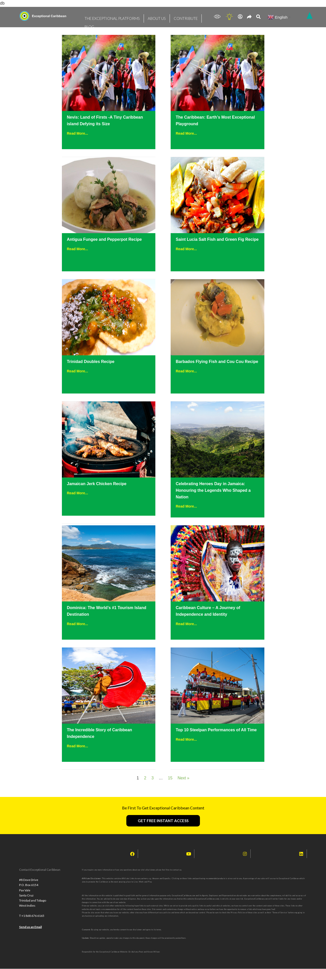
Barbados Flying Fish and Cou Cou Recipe (217, 361)
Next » (183, 778)
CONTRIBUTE (169, 17)
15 (170, 778)
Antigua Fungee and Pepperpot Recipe (104, 239)
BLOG (191, 17)
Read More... (77, 133)
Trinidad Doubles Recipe (91, 361)
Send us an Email (30, 933)
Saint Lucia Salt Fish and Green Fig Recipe (217, 239)
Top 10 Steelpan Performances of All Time (216, 730)
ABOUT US (144, 17)
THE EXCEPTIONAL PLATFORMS (107, 17)
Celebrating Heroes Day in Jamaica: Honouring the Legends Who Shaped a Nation (213, 490)
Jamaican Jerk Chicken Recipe (97, 484)
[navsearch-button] (258, 17)
